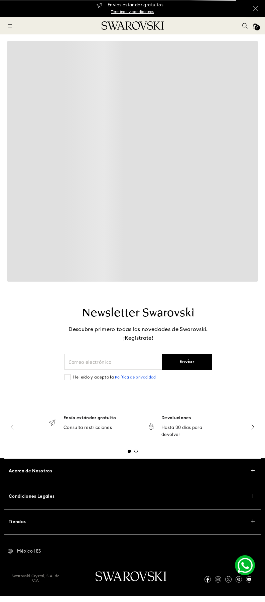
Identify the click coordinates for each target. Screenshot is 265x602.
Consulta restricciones (87, 428)
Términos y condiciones (132, 12)
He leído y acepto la (114, 377)
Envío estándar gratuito (89, 418)
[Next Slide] (253, 427)
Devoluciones (176, 418)
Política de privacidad (135, 377)
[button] (245, 26)
